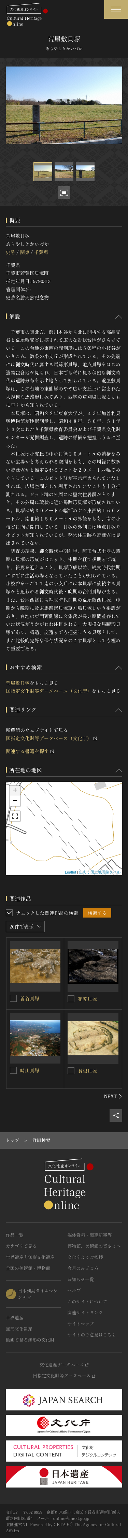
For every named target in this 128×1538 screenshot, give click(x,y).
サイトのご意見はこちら (92, 1334)
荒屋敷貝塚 (18, 682)
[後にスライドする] (113, 1096)
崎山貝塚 (29, 1070)
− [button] (15, 801)
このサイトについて (88, 1301)
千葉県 (41, 252)
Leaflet (70, 872)
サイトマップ (81, 1323)
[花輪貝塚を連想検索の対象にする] (71, 998)
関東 (24, 252)
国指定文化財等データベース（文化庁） (49, 690)
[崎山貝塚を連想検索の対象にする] (13, 1070)
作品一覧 (15, 1235)
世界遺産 (15, 1317)
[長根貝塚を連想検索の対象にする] (71, 1070)
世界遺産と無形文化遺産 (30, 1257)
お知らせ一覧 (81, 1279)
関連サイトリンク (85, 1312)
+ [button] (15, 791)
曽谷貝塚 (29, 998)
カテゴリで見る (21, 1246)
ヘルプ (74, 1290)
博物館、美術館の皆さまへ (94, 1246)
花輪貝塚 (87, 998)
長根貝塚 (87, 1070)
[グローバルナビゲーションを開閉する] (116, 9)
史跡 (10, 252)
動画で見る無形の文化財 (30, 1339)
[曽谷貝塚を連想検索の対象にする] (13, 998)
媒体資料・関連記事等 (90, 1235)
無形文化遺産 (19, 1328)
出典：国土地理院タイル (99, 872)
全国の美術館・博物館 (28, 1268)
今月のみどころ (83, 1268)
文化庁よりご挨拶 (85, 1257)
